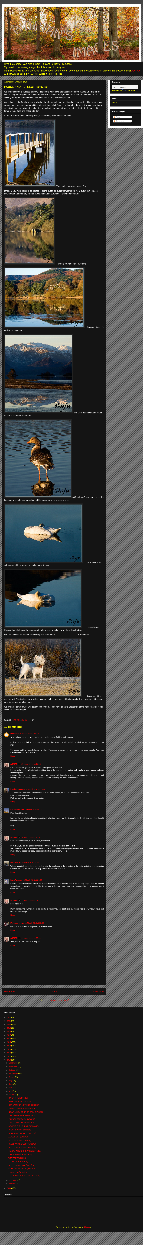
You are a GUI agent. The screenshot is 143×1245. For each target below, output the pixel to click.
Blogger (87, 1227)
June (11, 1084)
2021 (9, 1021)
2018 (9, 1031)
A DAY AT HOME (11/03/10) (19, 1140)
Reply (12, 756)
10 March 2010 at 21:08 (32, 880)
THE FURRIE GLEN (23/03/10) (21, 1123)
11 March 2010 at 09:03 (34, 923)
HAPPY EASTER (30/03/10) (19, 1101)
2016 (9, 1039)
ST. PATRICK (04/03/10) (18, 1162)
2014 (9, 1046)
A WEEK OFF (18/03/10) (18, 1137)
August (12, 1077)
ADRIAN (136, 70)
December (13, 1063)
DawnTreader (16, 880)
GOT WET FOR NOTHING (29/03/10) (23, 1105)
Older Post (98, 991)
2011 (9, 1056)
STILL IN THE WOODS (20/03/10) (22, 1133)
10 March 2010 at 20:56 (31, 862)
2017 (9, 1035)
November (13, 1066)
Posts (117, 117)
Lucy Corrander (17, 809)
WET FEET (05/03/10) (17, 1158)
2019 (9, 1028)
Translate (128, 90)
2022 (9, 1017)
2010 (9, 1060)
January (12, 1184)
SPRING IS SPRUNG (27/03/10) (21, 1108)
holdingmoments (17, 789)
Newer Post (9, 991)
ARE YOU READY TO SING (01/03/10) (24, 1176)
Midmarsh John (17, 923)
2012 (9, 1053)
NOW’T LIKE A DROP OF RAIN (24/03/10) (25, 1112)
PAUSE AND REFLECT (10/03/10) (22, 1144)
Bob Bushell (15, 862)
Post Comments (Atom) (59, 1000)
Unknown (14, 734)
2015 (9, 1042)
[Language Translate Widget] (125, 87)
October (12, 1070)
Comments (119, 121)
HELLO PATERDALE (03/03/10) (21, 1165)
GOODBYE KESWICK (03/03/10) (21, 1169)
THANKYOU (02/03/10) (17, 1172)
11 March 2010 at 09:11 (31, 938)
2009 (9, 1188)
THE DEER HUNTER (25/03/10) (21, 1115)
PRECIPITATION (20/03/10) (19, 1130)
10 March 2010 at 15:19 (29, 734)
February (13, 1180)
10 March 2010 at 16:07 (31, 837)
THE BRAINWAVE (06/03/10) (20, 1155)
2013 (9, 1049)
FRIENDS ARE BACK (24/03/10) (21, 1119)
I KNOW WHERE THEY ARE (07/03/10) (24, 1151)
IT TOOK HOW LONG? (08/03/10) (22, 1147)
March (11, 1095)
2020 (9, 1024)
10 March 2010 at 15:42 (31, 764)
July (11, 1081)
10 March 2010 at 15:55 (34, 809)
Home (54, 991)
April (11, 1091)
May (11, 1088)
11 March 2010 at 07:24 (31, 900)
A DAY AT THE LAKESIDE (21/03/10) (23, 1126)
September (13, 1073)
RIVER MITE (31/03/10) (18, 1098)
